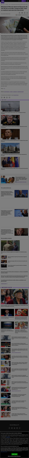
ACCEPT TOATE (14, 454)
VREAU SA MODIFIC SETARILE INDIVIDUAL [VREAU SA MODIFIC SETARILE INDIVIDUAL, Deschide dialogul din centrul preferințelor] (14, 456)
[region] (14, 445)
